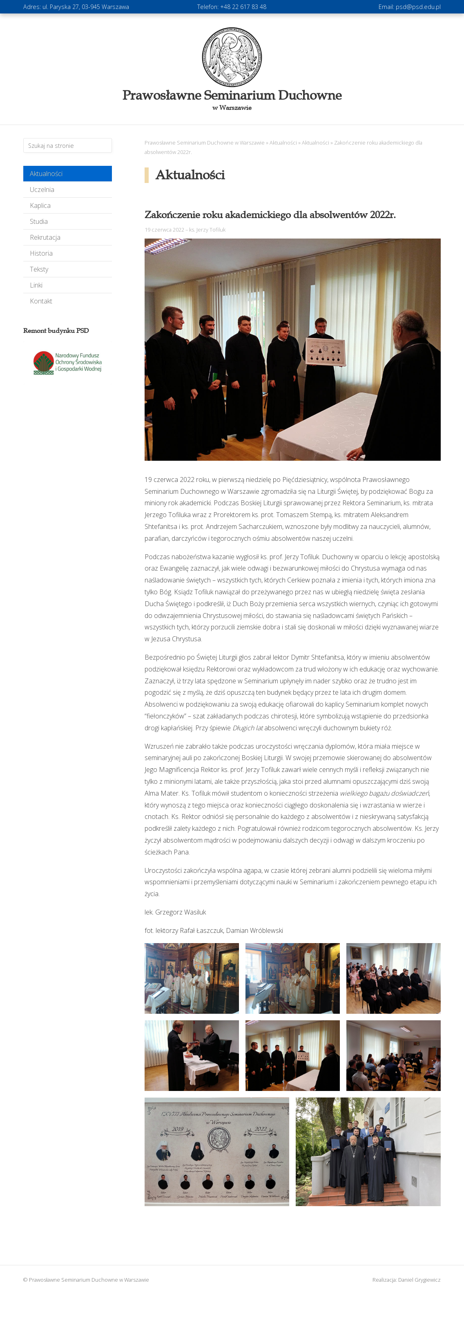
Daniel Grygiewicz (419, 1279)
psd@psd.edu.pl (418, 7)
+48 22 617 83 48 (243, 7)
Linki (36, 285)
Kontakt (41, 301)
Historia (41, 253)
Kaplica (40, 205)
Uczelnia (42, 189)
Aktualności (46, 173)
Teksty (39, 269)
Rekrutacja (45, 237)
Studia (39, 221)
